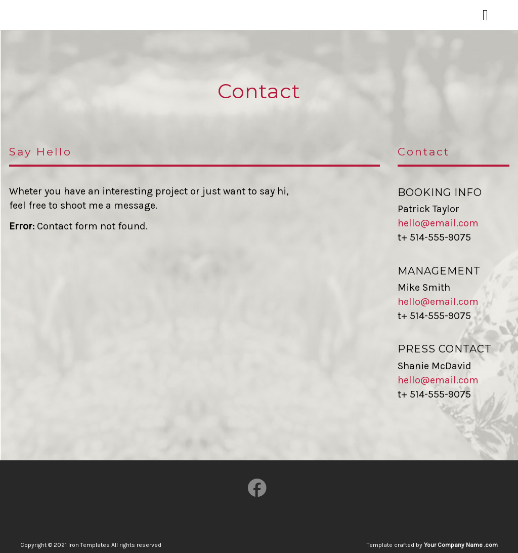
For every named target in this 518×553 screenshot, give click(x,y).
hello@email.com (438, 223)
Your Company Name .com (461, 544)
